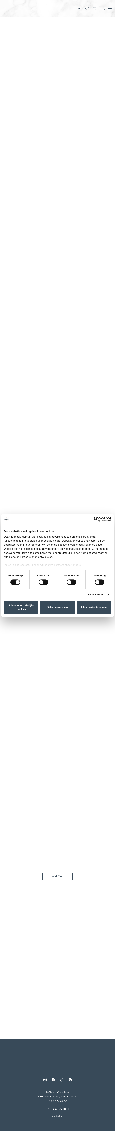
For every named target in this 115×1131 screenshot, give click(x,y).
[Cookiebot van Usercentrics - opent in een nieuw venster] (96, 519)
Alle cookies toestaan (94, 607)
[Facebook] (53, 1080)
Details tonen (96, 594)
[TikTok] (61, 1080)
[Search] (103, 8)
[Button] (79, 8)
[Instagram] (45, 1080)
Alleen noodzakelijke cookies (21, 607)
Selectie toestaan (57, 607)
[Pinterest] (70, 1080)
